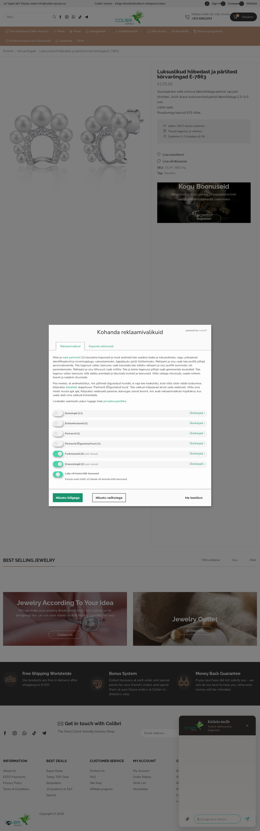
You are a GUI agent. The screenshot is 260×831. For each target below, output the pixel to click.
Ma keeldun (194, 497)
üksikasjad (197, 413)
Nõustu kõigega (68, 497)
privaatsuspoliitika (114, 401)
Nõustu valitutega (109, 497)
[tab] (70, 346)
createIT (203, 330)
